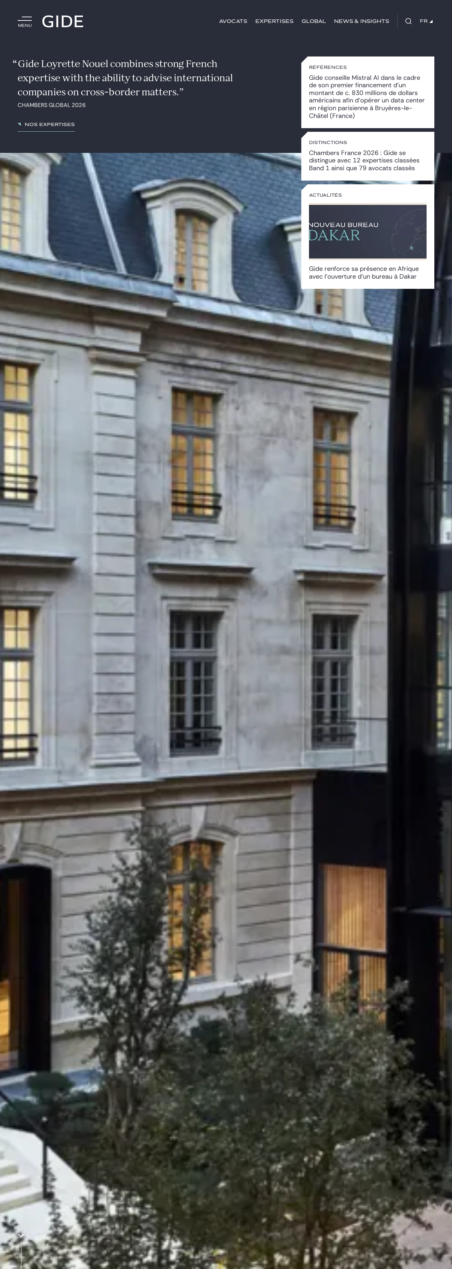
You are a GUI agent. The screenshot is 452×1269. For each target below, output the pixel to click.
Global (314, 21)
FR (426, 21)
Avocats (233, 21)
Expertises (274, 21)
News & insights (361, 21)
